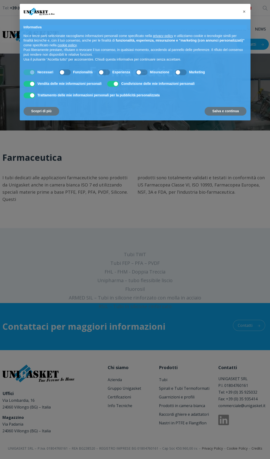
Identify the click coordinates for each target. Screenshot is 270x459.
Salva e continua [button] (225, 111)
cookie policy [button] (66, 45)
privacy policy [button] (163, 36)
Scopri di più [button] (41, 111)
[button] (244, 11)
